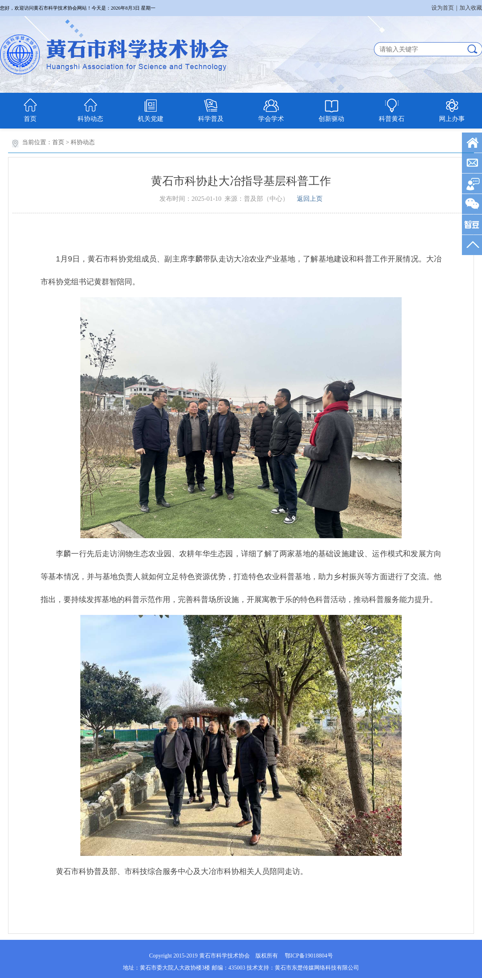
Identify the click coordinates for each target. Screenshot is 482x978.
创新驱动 (331, 118)
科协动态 (90, 118)
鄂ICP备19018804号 (309, 956)
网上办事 (452, 118)
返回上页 (310, 198)
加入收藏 (471, 8)
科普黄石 (391, 118)
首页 (30, 118)
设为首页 (442, 8)
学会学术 (271, 118)
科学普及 (211, 118)
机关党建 (150, 118)
